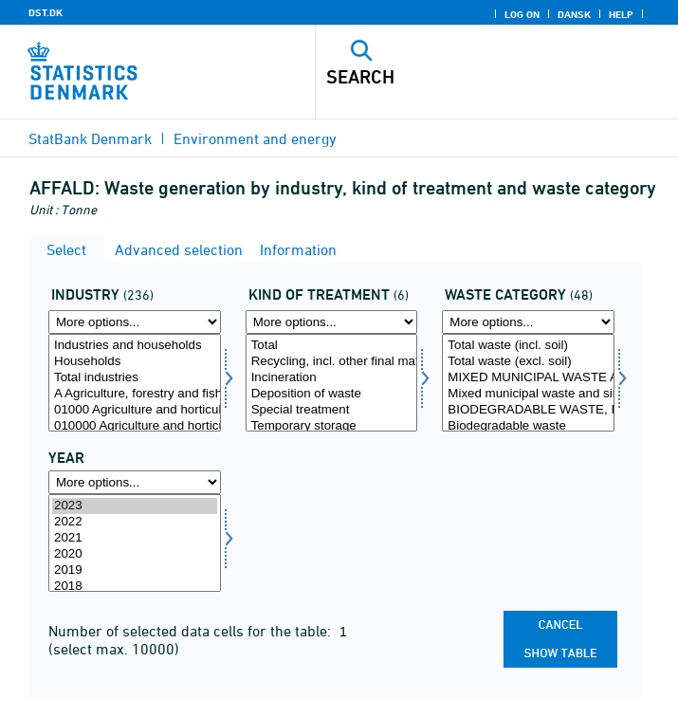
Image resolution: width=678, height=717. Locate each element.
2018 (134, 587)
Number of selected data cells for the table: (191, 630)
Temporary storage (331, 426)
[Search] (462, 77)
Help (621, 14)
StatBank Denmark (90, 138)
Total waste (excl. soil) (528, 362)
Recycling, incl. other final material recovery (331, 362)
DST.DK (45, 12)
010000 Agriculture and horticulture (134, 426)
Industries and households (134, 346)
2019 (134, 570)
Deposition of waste (331, 394)
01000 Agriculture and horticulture (134, 410)
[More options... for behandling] (332, 322)
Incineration (331, 378)
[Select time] (134, 543)
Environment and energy (255, 138)
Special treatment (331, 410)
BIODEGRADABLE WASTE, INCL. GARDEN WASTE (528, 410)
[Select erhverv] (134, 383)
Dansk (574, 14)
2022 (134, 522)
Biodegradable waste (528, 426)
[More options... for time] (134, 482)
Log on (522, 14)
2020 (134, 554)
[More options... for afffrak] (528, 322)
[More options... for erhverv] (134, 322)
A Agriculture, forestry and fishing (134, 394)
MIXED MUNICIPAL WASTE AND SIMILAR (528, 378)
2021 (134, 538)
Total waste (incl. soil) (528, 346)
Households (134, 362)
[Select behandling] (332, 383)
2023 (134, 506)
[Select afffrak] (528, 383)
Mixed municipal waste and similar (528, 394)
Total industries (134, 378)
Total (331, 346)
